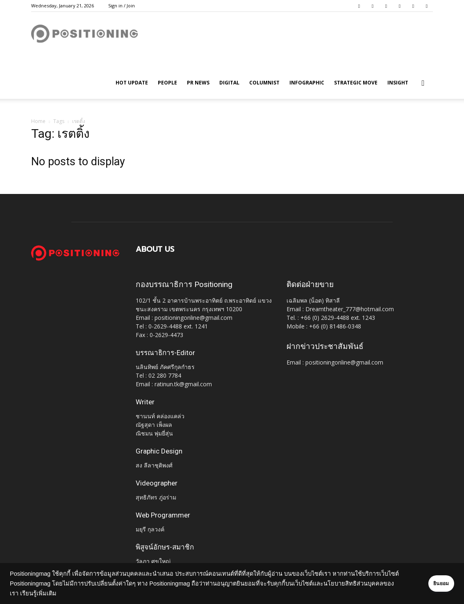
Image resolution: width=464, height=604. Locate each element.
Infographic (306, 82)
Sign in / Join (121, 5)
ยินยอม (432, 583)
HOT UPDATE (132, 82)
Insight (397, 82)
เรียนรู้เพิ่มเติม (64, 593)
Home (38, 121)
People (167, 82)
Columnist (264, 82)
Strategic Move (356, 82)
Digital (229, 82)
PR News (198, 82)
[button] (423, 83)
